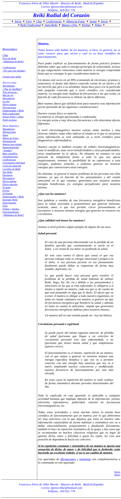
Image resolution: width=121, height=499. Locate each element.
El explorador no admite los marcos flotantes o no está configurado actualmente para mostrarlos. (61, 20)
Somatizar (85, 459)
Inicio (117, 472)
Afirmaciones (68, 459)
